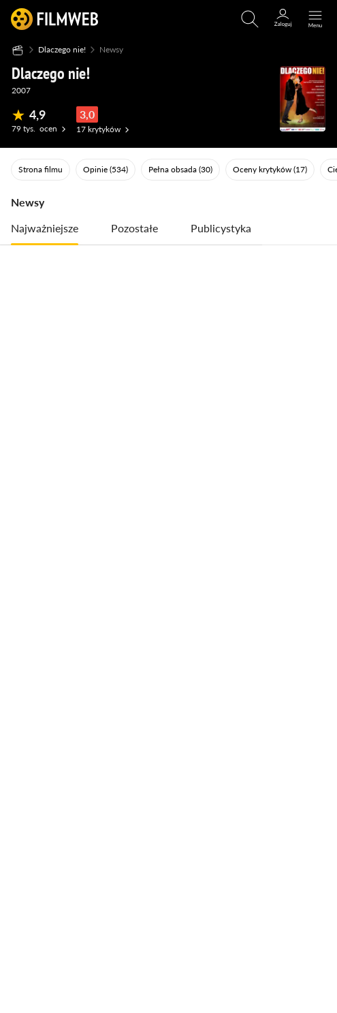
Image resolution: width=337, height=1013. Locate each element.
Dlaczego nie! (62, 49)
